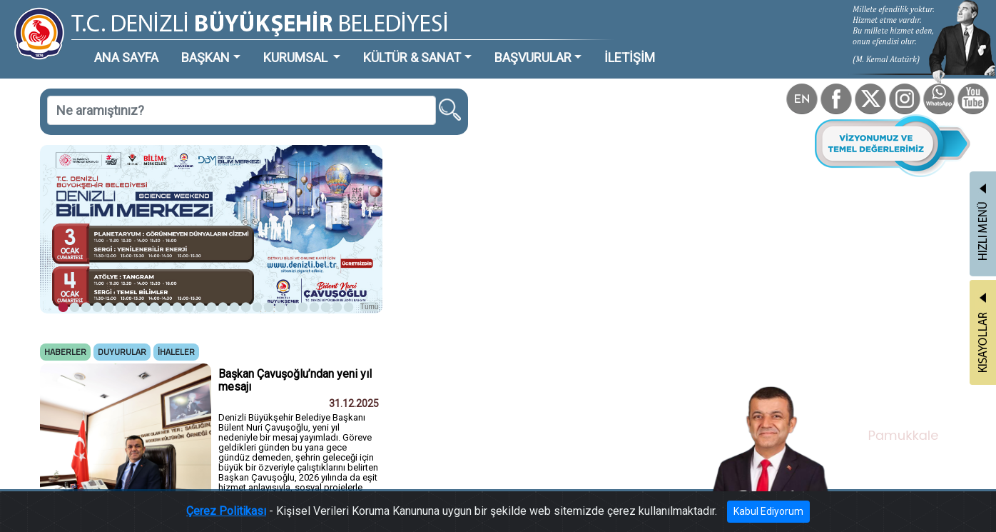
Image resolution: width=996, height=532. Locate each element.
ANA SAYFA (126, 57)
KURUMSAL (296, 57)
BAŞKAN (205, 57)
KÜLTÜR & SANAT (412, 57)
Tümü (369, 307)
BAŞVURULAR (532, 57)
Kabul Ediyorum (768, 511)
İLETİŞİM (629, 57)
